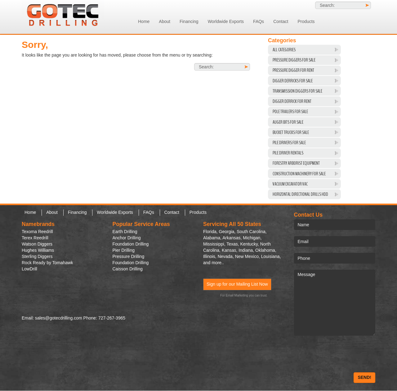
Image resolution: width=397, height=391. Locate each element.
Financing (189, 21)
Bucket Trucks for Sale (291, 132)
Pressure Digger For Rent (293, 70)
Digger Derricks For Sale (293, 81)
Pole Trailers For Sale (290, 111)
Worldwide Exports (226, 21)
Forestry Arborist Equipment (296, 163)
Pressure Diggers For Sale (294, 60)
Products (305, 21)
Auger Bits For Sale (288, 122)
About (164, 21)
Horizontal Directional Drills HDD (300, 194)
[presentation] (341, 354)
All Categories (284, 50)
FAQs (258, 21)
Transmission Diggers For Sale (297, 91)
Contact (280, 21)
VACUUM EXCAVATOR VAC (290, 184)
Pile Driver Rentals (288, 153)
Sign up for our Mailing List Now (237, 284)
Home (143, 21)
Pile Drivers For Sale (289, 143)
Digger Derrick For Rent (292, 101)
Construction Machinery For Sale (299, 174)
